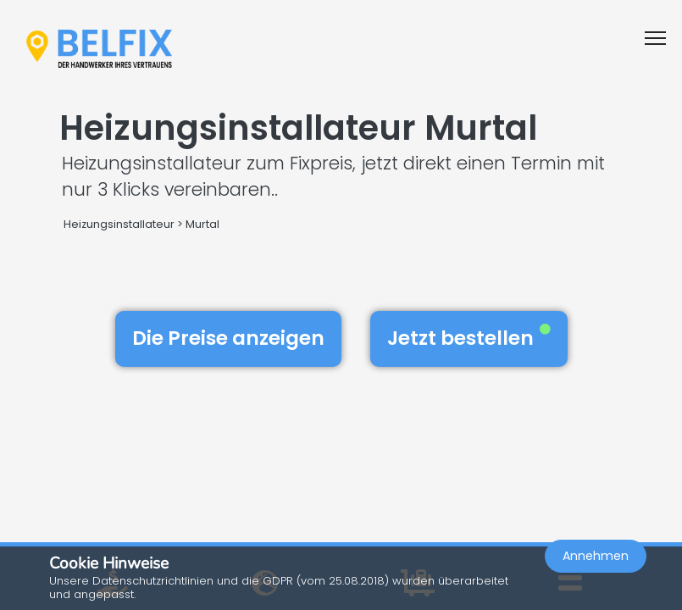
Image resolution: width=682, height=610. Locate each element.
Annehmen (596, 555)
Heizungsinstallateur (119, 224)
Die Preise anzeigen (228, 338)
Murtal (202, 224)
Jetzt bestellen (469, 338)
